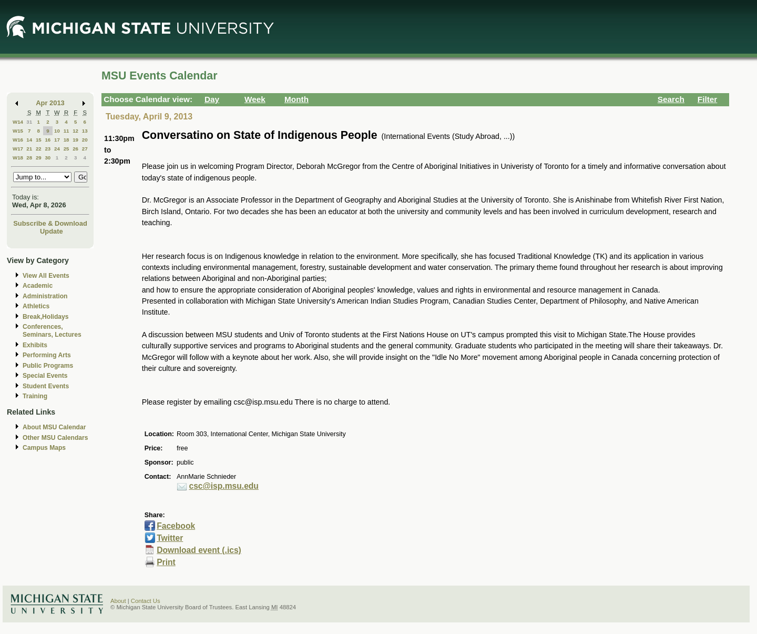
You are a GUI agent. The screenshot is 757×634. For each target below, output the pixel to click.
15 (39, 140)
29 (39, 157)
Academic (38, 285)
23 (47, 149)
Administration (45, 296)
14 (29, 140)
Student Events (46, 386)
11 (66, 131)
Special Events (45, 375)
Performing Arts (47, 355)
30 (47, 157)
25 (66, 149)
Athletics (36, 306)
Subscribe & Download (50, 223)
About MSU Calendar (54, 427)
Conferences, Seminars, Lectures (52, 330)
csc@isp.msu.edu (223, 485)
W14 (18, 122)
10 (57, 131)
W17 (18, 149)
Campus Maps (44, 447)
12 (75, 131)
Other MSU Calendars (55, 437)
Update (51, 231)
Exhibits (35, 345)
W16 (18, 140)
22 (39, 149)
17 (57, 140)
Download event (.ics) (199, 550)
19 (75, 140)
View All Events (46, 275)
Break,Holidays (46, 316)
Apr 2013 (50, 103)
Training (35, 396)
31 (29, 122)
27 (85, 149)
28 (29, 157)
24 (57, 149)
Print (166, 562)
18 (66, 140)
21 (29, 149)
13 (85, 131)
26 (75, 149)
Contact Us (145, 601)
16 (47, 140)
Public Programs (48, 365)
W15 (18, 131)
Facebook (176, 525)
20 (85, 140)
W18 (18, 157)
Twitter (170, 538)
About (118, 601)
